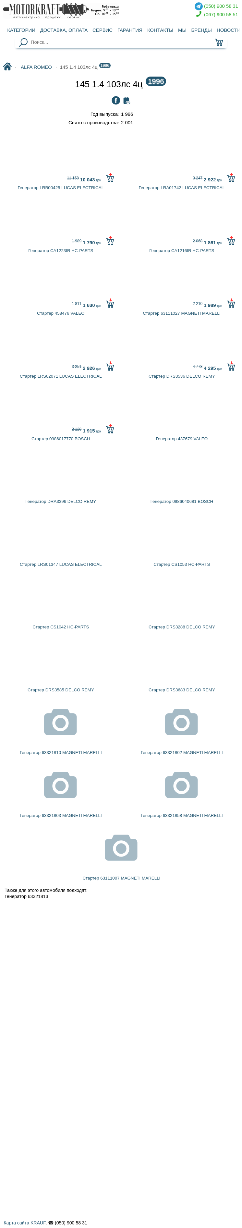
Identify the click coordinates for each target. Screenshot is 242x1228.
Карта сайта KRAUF (24, 1222)
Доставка (64, 30)
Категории (21, 30)
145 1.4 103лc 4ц (120, 84)
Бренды (201, 30)
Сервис (102, 30)
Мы (182, 30)
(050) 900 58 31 (216, 6)
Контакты (160, 30)
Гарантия (129, 30)
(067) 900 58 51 (216, 14)
